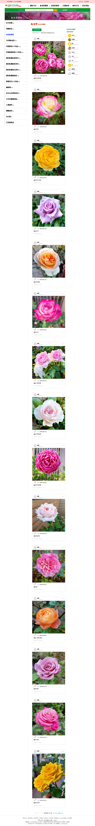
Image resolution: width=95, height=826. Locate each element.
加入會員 (86, 1)
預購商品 (10, 29)
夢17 (73, 43)
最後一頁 (60, 813)
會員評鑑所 (55, 5)
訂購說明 (66, 5)
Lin (72, 60)
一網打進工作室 (64, 823)
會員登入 (81, 1)
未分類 (9, 116)
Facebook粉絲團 (17, 1)
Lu (72, 64)
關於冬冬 (33, 5)
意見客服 (85, 5)
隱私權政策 (56, 818)
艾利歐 (73, 39)
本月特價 (10, 23)
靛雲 (38, 38)
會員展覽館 (44, 5)
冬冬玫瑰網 (9, 1)
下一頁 (55, 813)
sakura (73, 35)
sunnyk (73, 52)
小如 (73, 56)
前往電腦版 (69, 818)
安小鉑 (73, 47)
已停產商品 (10, 122)
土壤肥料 (10, 105)
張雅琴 (73, 73)
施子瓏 (73, 69)
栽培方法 (75, 5)
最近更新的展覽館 (71, 29)
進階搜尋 (64, 10)
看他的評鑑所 (37, 29)
